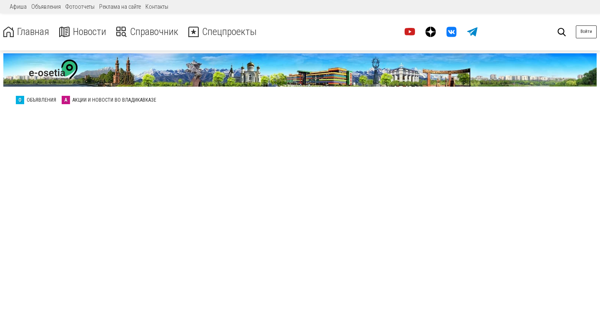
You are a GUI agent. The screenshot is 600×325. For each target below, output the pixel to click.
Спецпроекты (222, 32)
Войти (586, 31)
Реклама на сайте (120, 6)
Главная (26, 32)
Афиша (18, 6)
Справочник (147, 32)
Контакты (156, 6)
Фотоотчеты (80, 6)
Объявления (46, 6)
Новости (82, 32)
